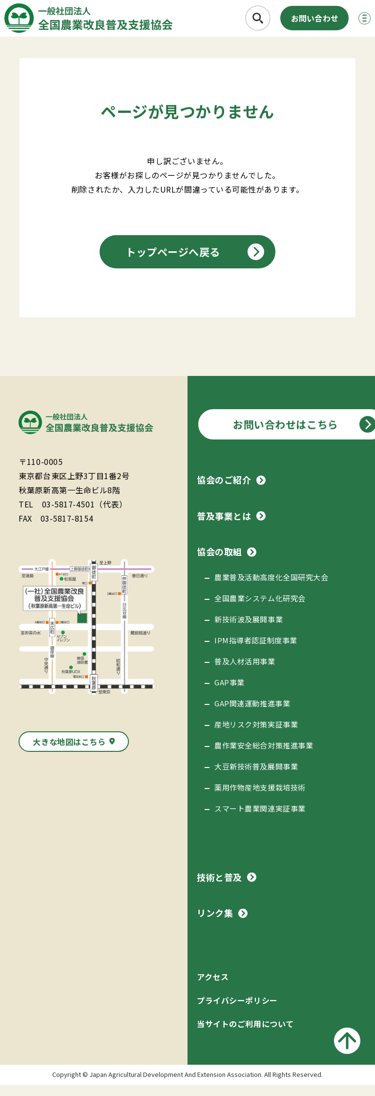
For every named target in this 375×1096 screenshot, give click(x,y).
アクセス (213, 988)
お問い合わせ (295, 22)
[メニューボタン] (352, 22)
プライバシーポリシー (237, 1011)
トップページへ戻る (172, 263)
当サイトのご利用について (245, 1035)
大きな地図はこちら (69, 753)
